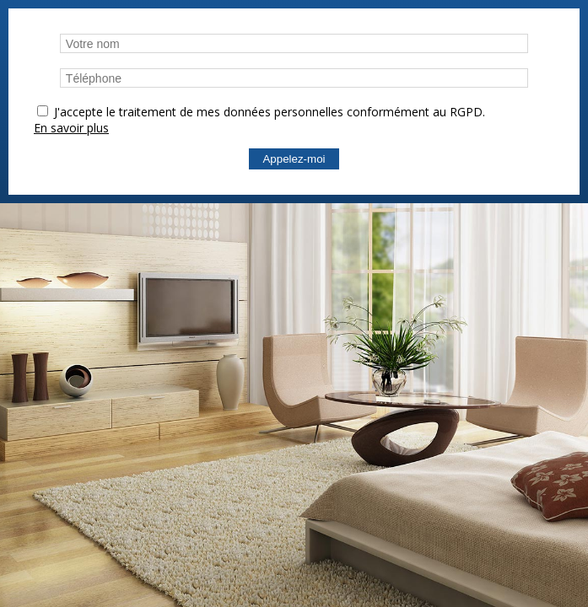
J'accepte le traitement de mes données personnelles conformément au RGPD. (269, 112)
